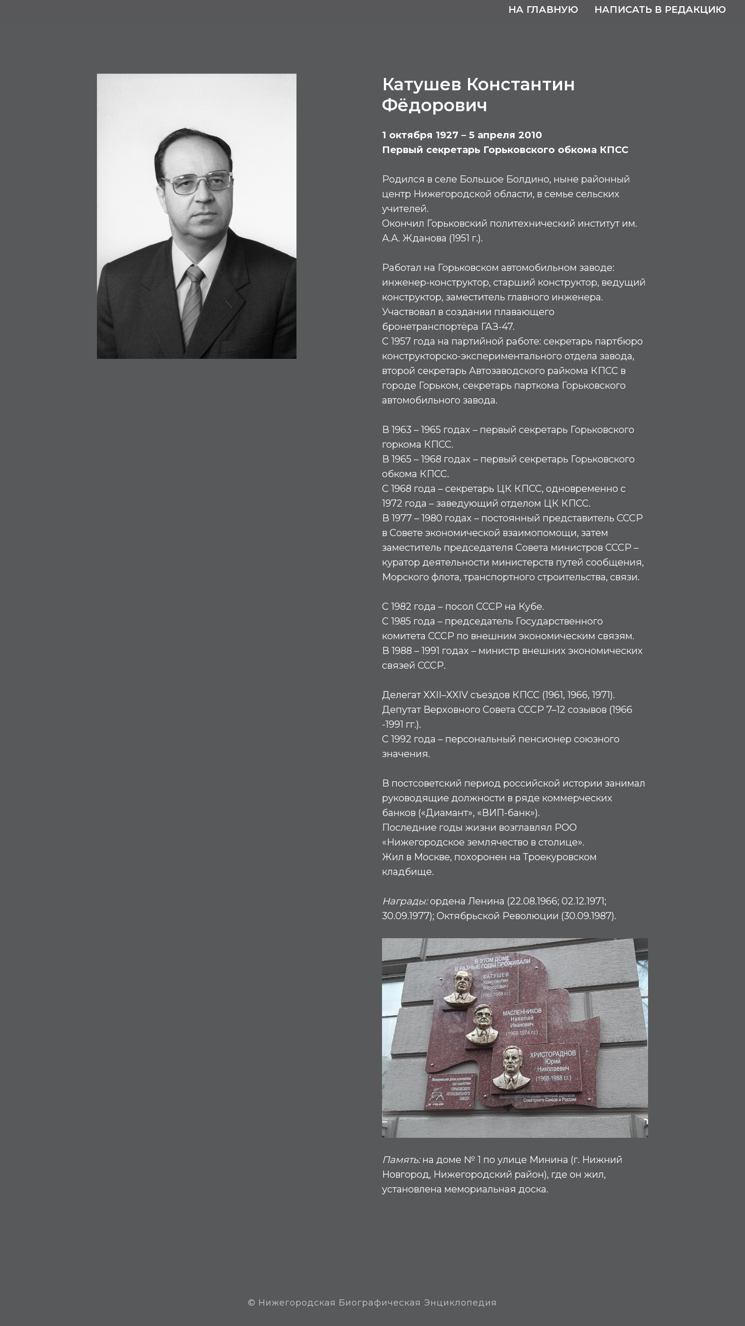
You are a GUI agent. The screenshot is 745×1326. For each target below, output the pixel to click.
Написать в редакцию (660, 9)
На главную (543, 9)
